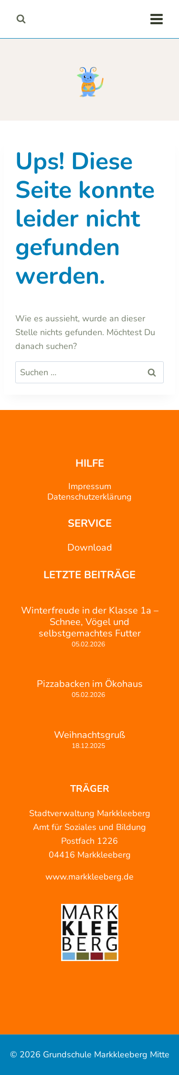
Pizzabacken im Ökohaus (90, 684)
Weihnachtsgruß (89, 735)
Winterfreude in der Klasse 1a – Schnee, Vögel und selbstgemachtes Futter (89, 622)
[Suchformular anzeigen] (20, 19)
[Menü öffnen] (156, 19)
